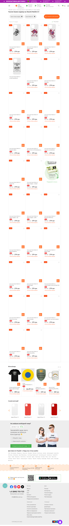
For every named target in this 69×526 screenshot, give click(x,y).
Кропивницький (42, 455)
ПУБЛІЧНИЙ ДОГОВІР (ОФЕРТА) (34, 517)
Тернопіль (54, 456)
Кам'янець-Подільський (33, 455)
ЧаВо (28, 490)
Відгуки (28, 488)
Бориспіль (25, 453)
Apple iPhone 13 (15, 417)
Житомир (10, 455)
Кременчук (49, 455)
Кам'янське (39, 453)
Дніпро (44, 453)
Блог (28, 492)
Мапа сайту (29, 515)
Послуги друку (47, 494)
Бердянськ (19, 453)
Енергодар (44, 458)
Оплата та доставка (31, 506)
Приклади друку (48, 496)
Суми (50, 456)
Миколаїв (29, 456)
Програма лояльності (49, 510)
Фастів (48, 458)
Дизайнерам (47, 506)
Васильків (10, 460)
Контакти (29, 494)
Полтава (43, 456)
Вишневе (56, 458)
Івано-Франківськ (23, 455)
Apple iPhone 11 (28, 417)
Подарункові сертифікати (33, 498)
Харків (14, 458)
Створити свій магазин (49, 513)
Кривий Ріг (55, 455)
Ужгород (10, 458)
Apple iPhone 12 (54, 417)
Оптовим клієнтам (48, 504)
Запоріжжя (15, 455)
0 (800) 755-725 (17, 491)
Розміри (46, 488)
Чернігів (34, 458)
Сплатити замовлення (32, 508)
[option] (14, 382)
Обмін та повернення (32, 510)
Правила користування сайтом (34, 513)
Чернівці (39, 458)
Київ (9, 453)
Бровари (30, 453)
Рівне (46, 456)
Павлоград (37, 456)
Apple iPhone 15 (41, 417)
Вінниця (34, 453)
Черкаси (30, 458)
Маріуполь (17, 456)
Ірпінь (52, 458)
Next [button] (60, 367)
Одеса (33, 456)
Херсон (18, 458)
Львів (13, 456)
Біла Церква (13, 453)
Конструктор (47, 490)
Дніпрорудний (50, 453)
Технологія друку (48, 492)
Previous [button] (58, 367)
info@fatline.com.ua (17, 497)
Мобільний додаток (31, 496)
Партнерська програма (49, 508)
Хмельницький (24, 458)
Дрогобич (56, 453)
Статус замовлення (31, 504)
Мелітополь (23, 456)
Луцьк (9, 456)
